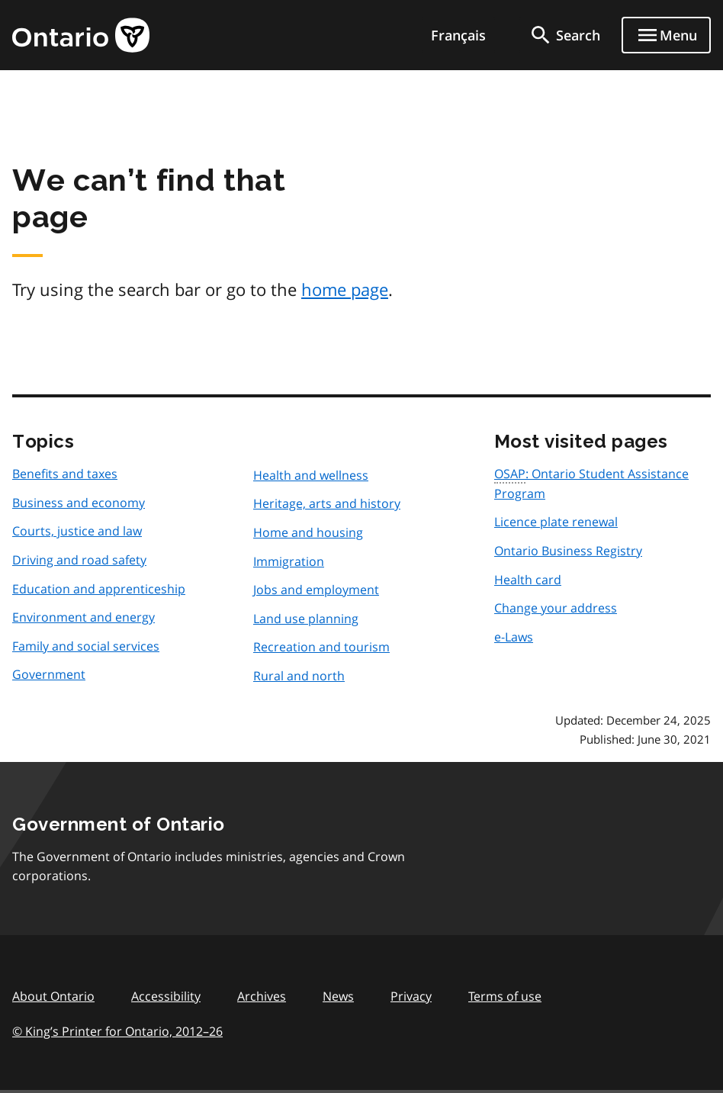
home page (344, 289)
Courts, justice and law (77, 530)
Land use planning (305, 618)
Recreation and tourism (321, 646)
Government (48, 674)
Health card (527, 579)
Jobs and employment (316, 589)
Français (458, 35)
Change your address (555, 608)
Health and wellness (310, 475)
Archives (261, 996)
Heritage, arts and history (326, 503)
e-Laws (513, 636)
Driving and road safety (79, 559)
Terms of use (504, 996)
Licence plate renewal (556, 521)
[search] (564, 35)
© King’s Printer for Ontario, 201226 (117, 1031)
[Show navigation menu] (666, 35)
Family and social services (85, 646)
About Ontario (53, 996)
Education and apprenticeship (98, 588)
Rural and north (299, 675)
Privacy (411, 996)
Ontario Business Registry (568, 550)
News (338, 996)
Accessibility (166, 996)
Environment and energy (83, 617)
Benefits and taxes (64, 473)
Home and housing (308, 532)
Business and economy (78, 502)
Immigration (288, 561)
